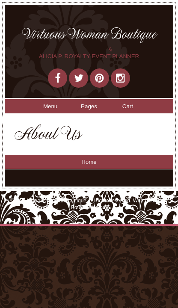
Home (89, 162)
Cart (127, 106)
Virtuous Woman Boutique (89, 34)
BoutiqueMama (88, 207)
